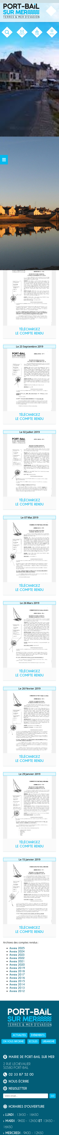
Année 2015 (17, 981)
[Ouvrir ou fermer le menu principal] (51, 11)
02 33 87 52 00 (18, 1074)
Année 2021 (17, 961)
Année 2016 (17, 978)
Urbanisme (48, 1041)
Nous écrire (16, 1081)
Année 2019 (17, 968)
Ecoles (33, 1041)
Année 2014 (17, 984)
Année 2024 (17, 951)
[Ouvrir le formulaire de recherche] (7, 32)
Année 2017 (17, 974)
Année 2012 (17, 991)
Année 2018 (17, 971)
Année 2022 (17, 958)
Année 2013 (17, 987)
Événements (38, 1035)
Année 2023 (17, 954)
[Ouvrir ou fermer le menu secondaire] (4, 159)
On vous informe (13, 1041)
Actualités (19, 1035)
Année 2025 (17, 948)
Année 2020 (17, 964)
